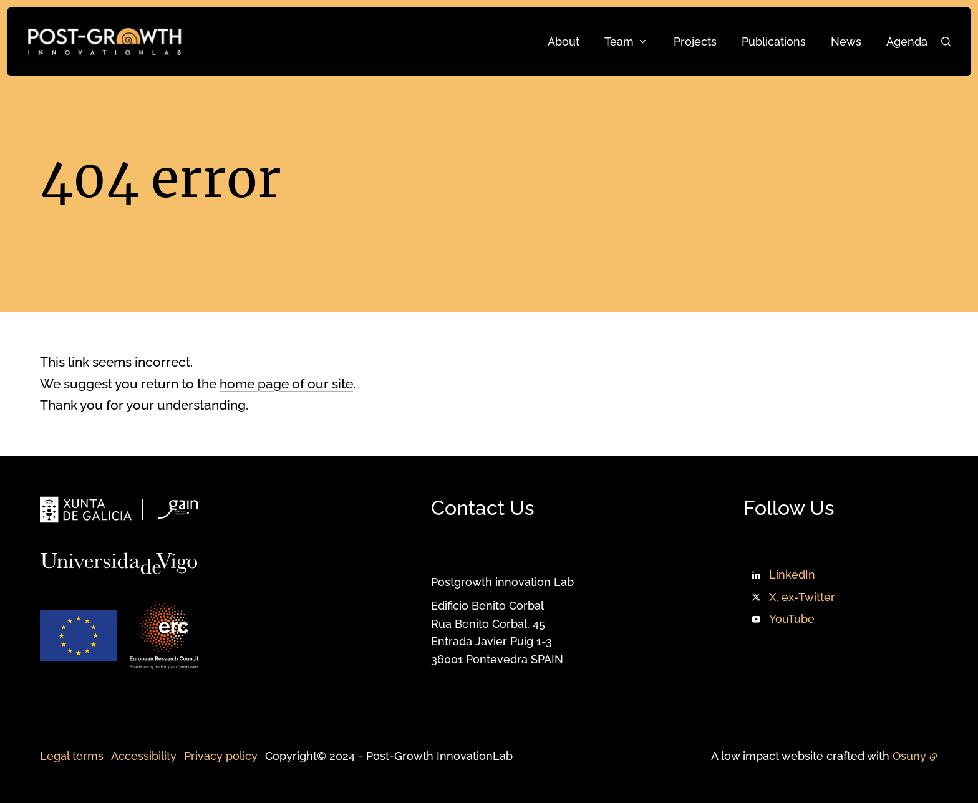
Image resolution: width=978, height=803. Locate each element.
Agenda (906, 41)
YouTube (792, 618)
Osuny (909, 755)
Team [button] (619, 41)
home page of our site (286, 384)
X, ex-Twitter (802, 596)
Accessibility (144, 755)
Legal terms (72, 755)
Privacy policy (221, 755)
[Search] (946, 41)
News (846, 41)
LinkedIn (792, 574)
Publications (774, 41)
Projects (695, 41)
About (563, 41)
